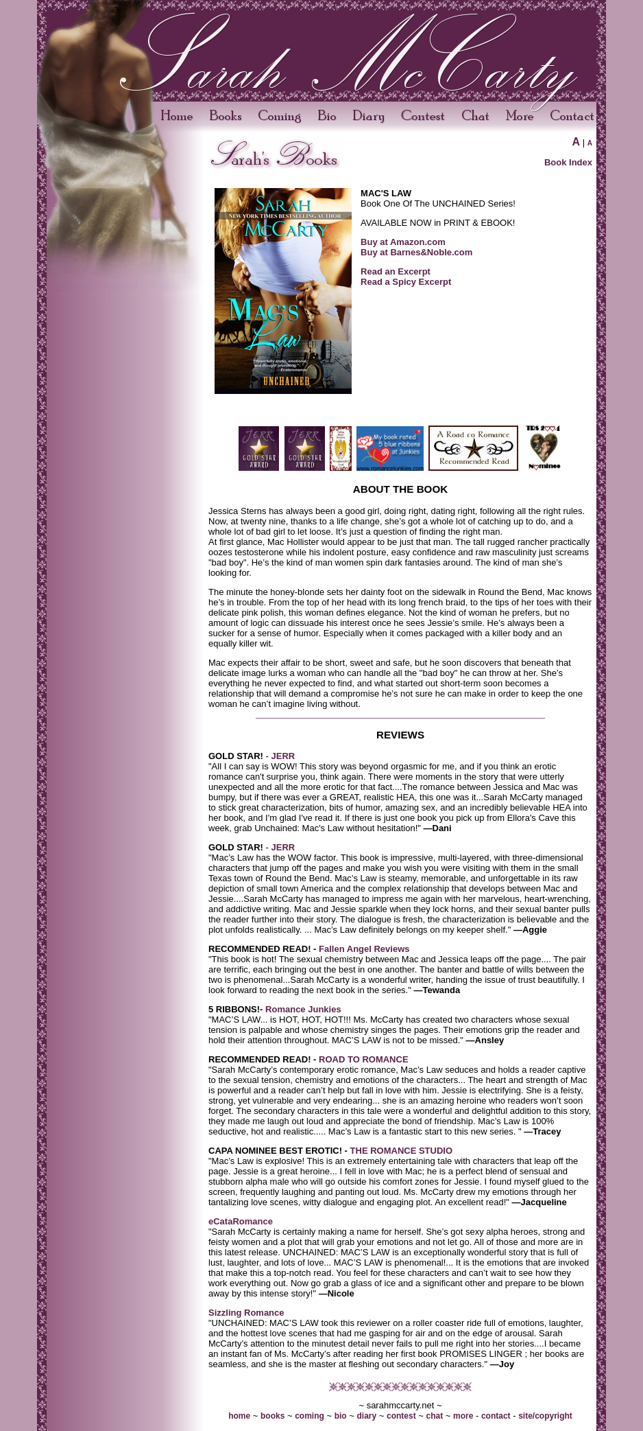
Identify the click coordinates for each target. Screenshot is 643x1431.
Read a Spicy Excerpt (406, 282)
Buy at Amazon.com (403, 242)
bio (341, 1416)
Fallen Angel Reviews (362, 949)
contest (401, 1416)
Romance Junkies (303, 1009)
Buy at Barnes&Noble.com (416, 252)
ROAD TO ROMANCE (362, 1059)
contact (496, 1416)
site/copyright (545, 1416)
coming (309, 1416)
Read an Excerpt (395, 271)
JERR (283, 756)
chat (435, 1416)
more (463, 1416)
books (272, 1416)
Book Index (568, 162)
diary (366, 1416)
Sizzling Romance (246, 1312)
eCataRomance (240, 1221)
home (239, 1416)
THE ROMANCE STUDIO (401, 1150)
